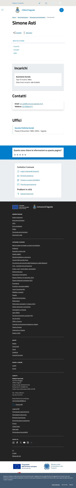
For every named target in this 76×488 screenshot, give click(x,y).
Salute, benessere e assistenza (21, 307)
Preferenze (56, 484)
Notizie (14, 343)
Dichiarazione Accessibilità (20, 432)
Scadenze (15, 352)
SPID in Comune (17, 321)
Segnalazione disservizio (19, 415)
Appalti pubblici (16, 254)
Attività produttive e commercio (21, 257)
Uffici (13, 223)
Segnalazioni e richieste (19, 310)
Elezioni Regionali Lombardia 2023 (22, 280)
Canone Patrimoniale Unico (20, 260)
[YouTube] (24, 442)
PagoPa (14, 295)
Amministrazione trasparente (21, 421)
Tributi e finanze (17, 327)
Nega (71, 484)
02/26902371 (27, 106)
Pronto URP (17, 404)
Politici (14, 229)
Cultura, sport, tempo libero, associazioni (24, 269)
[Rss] (31, 442)
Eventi (14, 369)
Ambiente (15, 248)
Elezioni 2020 (16, 333)
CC (13, 450)
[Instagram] (28, 442)
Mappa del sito (16, 456)
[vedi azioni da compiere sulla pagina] (27, 32)
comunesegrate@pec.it (19, 401)
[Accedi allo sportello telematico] (53, 3)
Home (14, 17)
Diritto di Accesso (17, 272)
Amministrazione (23, 17)
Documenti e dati (17, 235)
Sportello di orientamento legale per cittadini (25, 324)
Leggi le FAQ (15, 409)
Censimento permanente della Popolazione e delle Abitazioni (29, 263)
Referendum (16, 301)
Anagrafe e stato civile (18, 251)
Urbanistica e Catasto (18, 330)
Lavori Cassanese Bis (18, 289)
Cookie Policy (16, 426)
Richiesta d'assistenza (18, 418)
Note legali (15, 429)
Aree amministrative (18, 220)
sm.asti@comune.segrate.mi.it (31, 103)
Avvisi (14, 349)
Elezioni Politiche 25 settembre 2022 (23, 278)
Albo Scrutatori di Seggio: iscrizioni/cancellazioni (26, 245)
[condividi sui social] (17, 32)
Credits (14, 453)
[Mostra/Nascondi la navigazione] (2, 10)
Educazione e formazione (19, 275)
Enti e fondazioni (17, 226)
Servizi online (16, 318)
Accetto (64, 484)
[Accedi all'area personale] (60, 3)
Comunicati (15, 346)
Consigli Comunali (17, 355)
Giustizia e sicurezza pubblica (20, 286)
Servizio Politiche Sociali (24, 128)
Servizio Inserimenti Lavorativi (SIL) (22, 316)
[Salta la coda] (39, 3)
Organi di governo (17, 217)
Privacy (14, 423)
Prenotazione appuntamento (20, 412)
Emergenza (15, 283)
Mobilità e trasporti (17, 292)
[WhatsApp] (13, 442)
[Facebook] (17, 442)
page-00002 (16, 313)
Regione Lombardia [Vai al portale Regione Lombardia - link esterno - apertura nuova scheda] (18, 3)
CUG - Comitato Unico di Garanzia (22, 266)
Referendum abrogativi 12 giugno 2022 (23, 304)
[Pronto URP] (46, 3)
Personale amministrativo (37, 17)
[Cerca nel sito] (61, 10)
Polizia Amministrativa (18, 298)
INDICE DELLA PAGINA (38, 41)
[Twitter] (20, 442)
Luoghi (14, 366)
